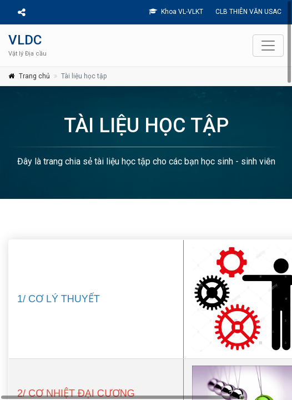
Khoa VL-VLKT (176, 12)
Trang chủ (34, 76)
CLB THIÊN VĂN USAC (247, 12)
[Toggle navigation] (268, 45)
